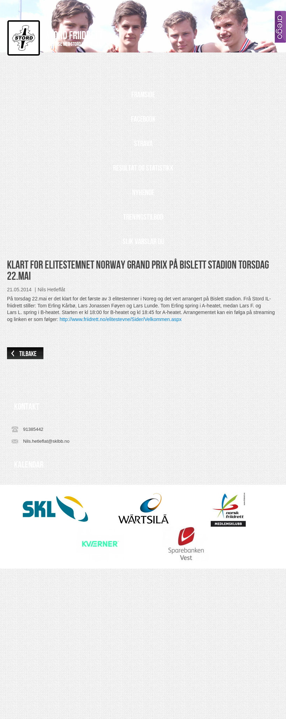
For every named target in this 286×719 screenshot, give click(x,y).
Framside (143, 95)
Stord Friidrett (74, 36)
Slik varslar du (143, 242)
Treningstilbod (143, 217)
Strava (143, 144)
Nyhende (143, 193)
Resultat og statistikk (143, 168)
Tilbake (27, 354)
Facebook (143, 119)
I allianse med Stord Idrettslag (73, 44)
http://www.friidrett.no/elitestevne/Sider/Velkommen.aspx (121, 319)
